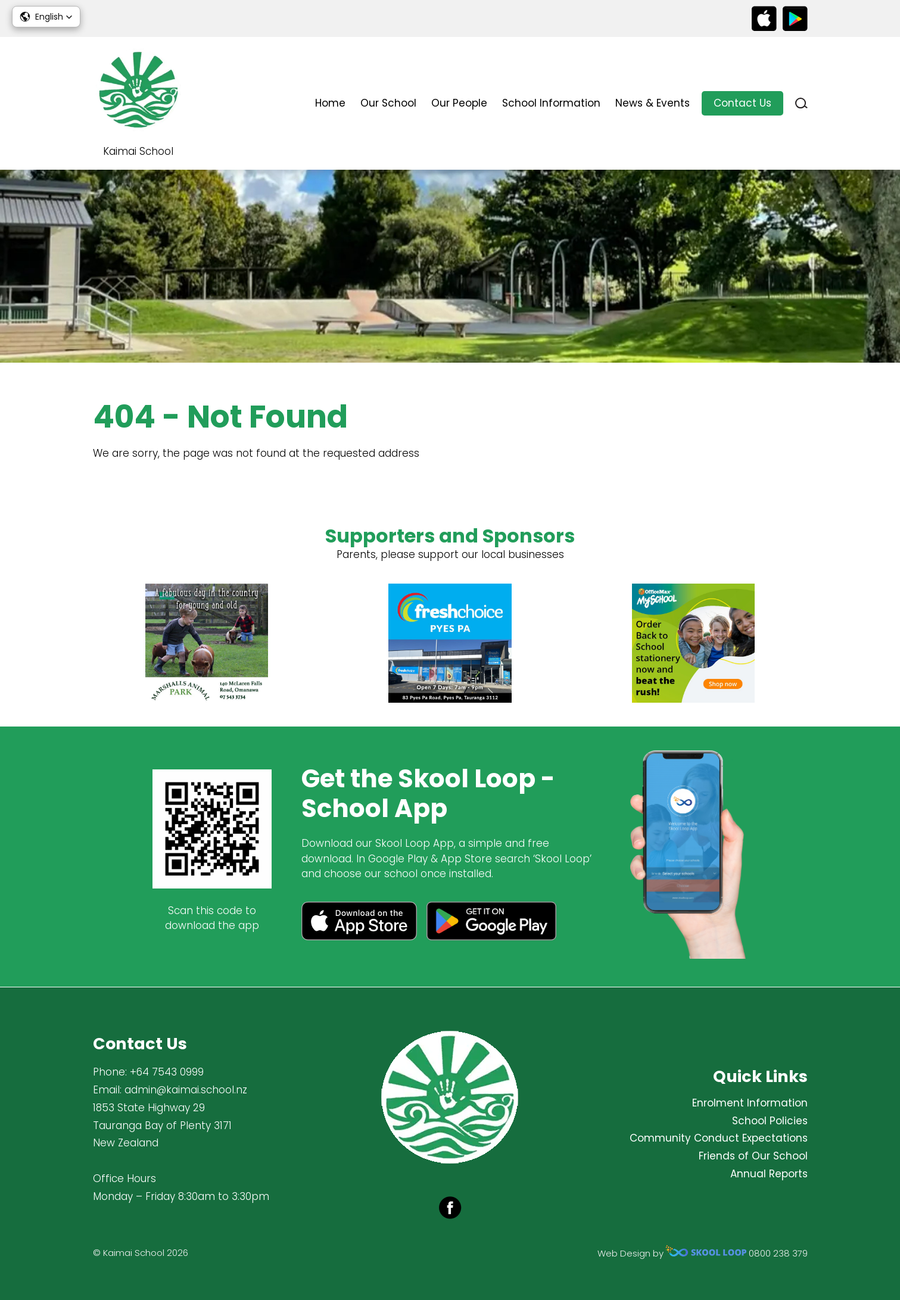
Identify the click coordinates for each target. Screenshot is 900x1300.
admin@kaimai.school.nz (185, 1090)
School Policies (770, 1121)
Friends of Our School (753, 1156)
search (801, 103)
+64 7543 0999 (167, 1072)
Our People (459, 103)
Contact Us (742, 103)
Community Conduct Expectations (719, 1138)
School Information (551, 103)
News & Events (652, 103)
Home (330, 103)
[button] (46, 16)
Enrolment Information (750, 1103)
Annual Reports (769, 1174)
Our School (388, 103)
